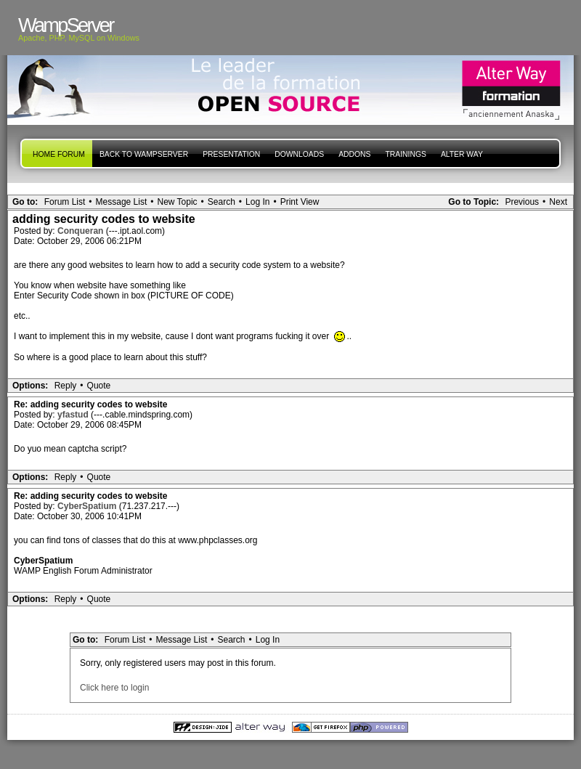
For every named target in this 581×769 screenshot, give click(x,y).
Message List (121, 202)
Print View (300, 202)
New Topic (177, 202)
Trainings (405, 154)
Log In (257, 202)
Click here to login (114, 688)
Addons (354, 154)
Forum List (65, 202)
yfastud (74, 415)
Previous (522, 202)
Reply (65, 386)
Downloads (299, 154)
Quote (99, 386)
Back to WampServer (143, 154)
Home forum (59, 154)
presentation (231, 154)
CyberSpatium (88, 506)
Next (558, 202)
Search (221, 202)
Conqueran (81, 231)
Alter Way (462, 154)
